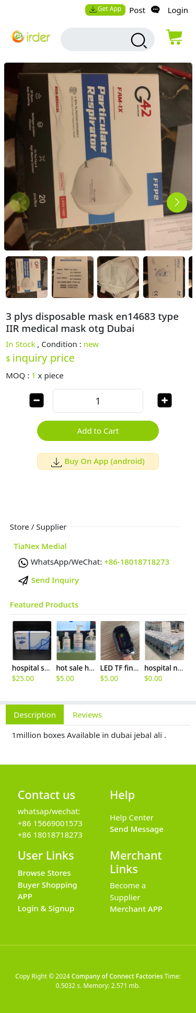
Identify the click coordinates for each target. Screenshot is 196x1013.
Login (178, 10)
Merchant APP (136, 908)
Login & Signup (46, 908)
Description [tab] (35, 714)
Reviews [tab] (87, 714)
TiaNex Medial (40, 546)
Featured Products (44, 604)
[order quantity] (98, 400)
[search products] (137, 41)
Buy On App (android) (98, 461)
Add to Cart (98, 430)
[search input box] (99, 39)
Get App (105, 8)
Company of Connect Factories (117, 976)
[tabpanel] (98, 739)
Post (137, 10)
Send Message (137, 829)
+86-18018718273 (136, 561)
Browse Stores (44, 872)
